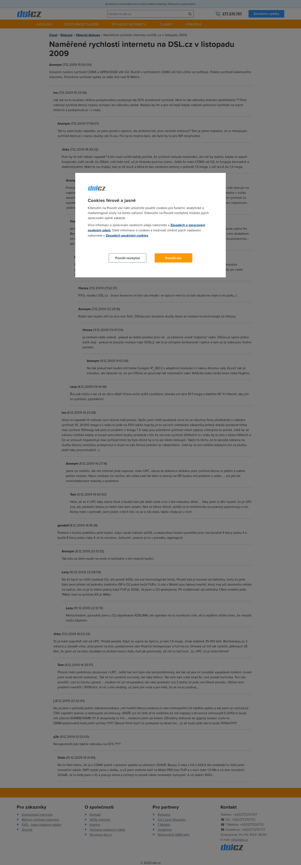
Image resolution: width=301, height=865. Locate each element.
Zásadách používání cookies (127, 235)
